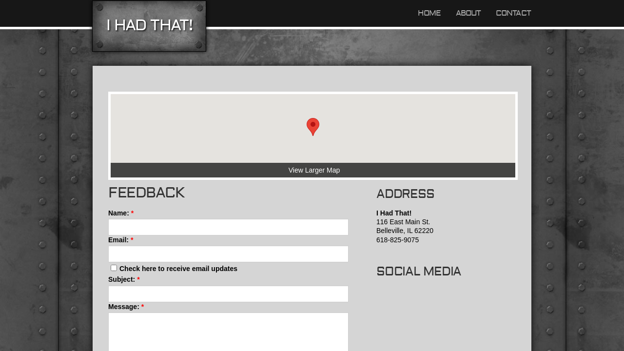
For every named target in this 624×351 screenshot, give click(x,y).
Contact (513, 13)
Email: (120, 240)
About (468, 13)
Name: (121, 213)
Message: (126, 307)
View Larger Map (314, 170)
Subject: (124, 279)
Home (429, 13)
